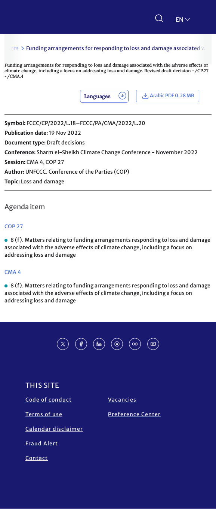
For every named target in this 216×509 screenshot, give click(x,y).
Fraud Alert (41, 443)
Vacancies (122, 399)
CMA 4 (12, 272)
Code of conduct (48, 399)
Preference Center (134, 414)
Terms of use (43, 414)
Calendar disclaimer (54, 429)
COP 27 (13, 226)
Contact (36, 458)
